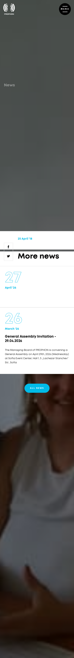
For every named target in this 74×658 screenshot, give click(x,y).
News (9, 85)
